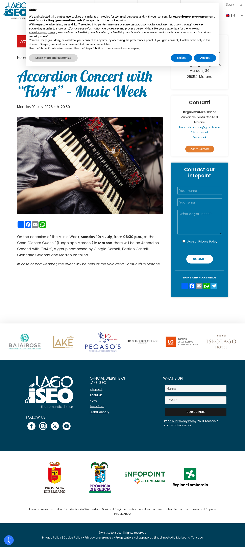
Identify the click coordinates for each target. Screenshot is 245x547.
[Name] (195, 388)
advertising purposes (42, 32)
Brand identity (99, 412)
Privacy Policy (207, 241)
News (93, 401)
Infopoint (96, 389)
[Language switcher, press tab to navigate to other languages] (234, 15)
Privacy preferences (99, 537)
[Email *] (195, 400)
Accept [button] (205, 57)
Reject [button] (181, 57)
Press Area (97, 406)
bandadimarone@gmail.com (199, 127)
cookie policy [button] (117, 20)
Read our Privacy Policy (180, 421)
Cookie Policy (73, 537)
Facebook (199, 137)
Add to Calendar (199, 148)
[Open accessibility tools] (9, 540)
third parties (99, 24)
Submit (199, 259)
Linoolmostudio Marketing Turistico (178, 537)
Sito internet (199, 132)
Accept (202, 241)
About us (96, 395)
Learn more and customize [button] (53, 57)
